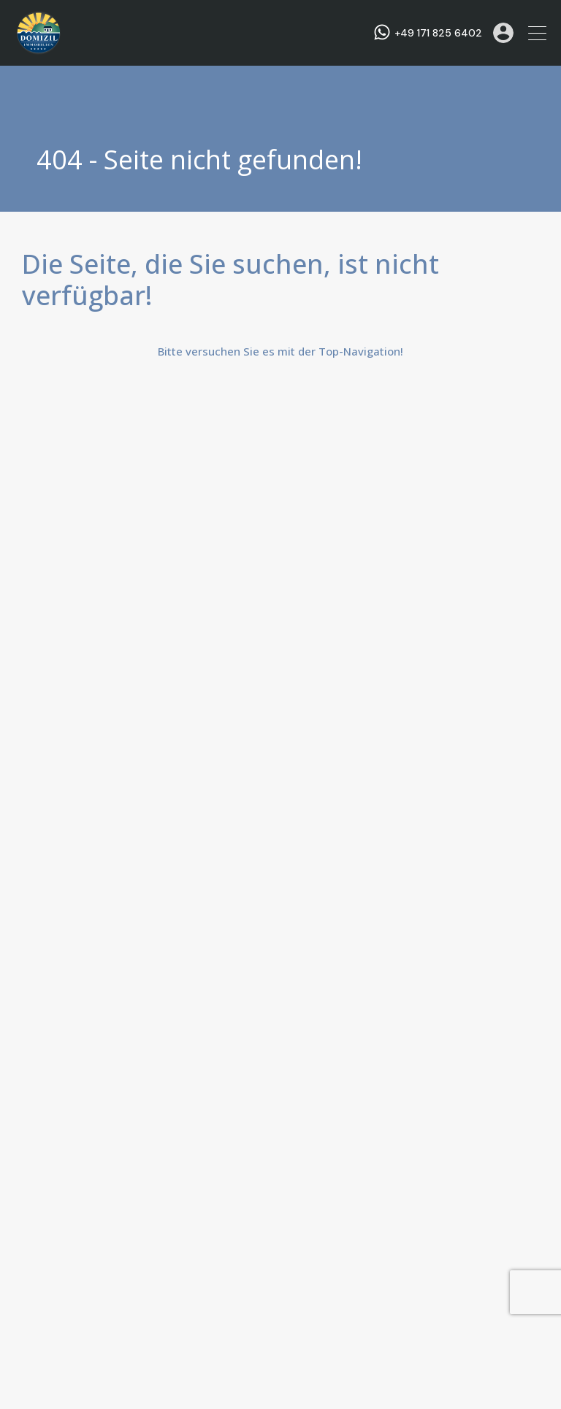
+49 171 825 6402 (438, 33)
